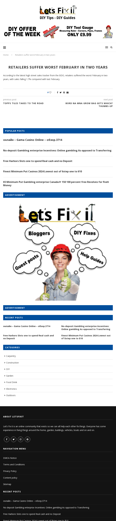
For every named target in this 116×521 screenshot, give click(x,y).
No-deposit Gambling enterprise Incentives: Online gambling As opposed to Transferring (57, 150)
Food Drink (11, 382)
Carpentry (11, 356)
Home (6, 54)
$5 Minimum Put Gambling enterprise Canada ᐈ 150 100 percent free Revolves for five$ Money (56, 183)
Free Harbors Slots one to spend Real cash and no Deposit (37, 161)
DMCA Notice (10, 458)
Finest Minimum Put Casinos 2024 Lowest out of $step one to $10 (42, 171)
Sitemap (7, 484)
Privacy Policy (9, 471)
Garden (9, 375)
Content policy (10, 477)
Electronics (11, 388)
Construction (12, 362)
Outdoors (11, 395)
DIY (8, 369)
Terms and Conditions (14, 464)
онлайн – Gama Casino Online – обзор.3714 (32, 140)
